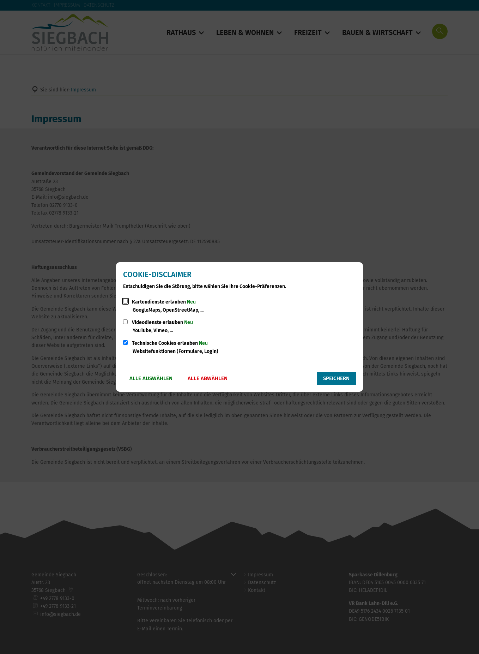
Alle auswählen (150, 378)
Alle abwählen (208, 378)
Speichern (336, 378)
